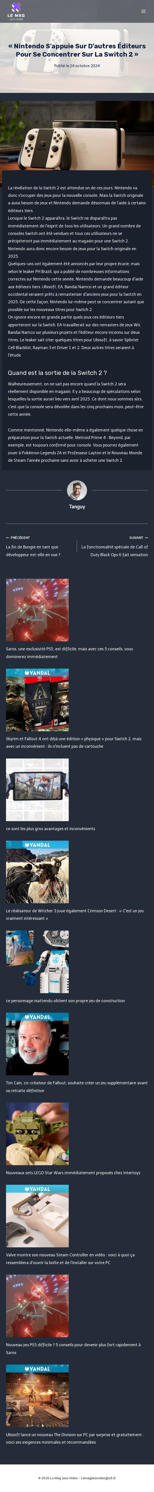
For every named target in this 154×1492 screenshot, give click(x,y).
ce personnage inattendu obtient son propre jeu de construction (65, 1000)
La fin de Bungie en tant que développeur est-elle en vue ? (39, 545)
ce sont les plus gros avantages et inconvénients (50, 828)
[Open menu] (143, 11)
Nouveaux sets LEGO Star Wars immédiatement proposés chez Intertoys (73, 1172)
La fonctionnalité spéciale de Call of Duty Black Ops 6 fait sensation (114, 545)
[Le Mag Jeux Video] (16, 11)
